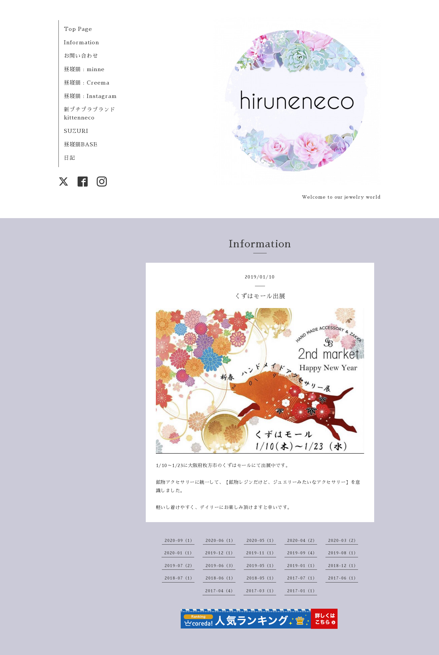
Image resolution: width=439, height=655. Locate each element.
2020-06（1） (220, 541)
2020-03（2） (343, 541)
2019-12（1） (220, 553)
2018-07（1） (179, 578)
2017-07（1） (302, 578)
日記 (69, 158)
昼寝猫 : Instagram (90, 96)
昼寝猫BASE (80, 144)
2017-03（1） (261, 591)
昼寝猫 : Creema (86, 83)
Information (81, 42)
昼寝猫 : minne (84, 69)
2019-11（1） (261, 553)
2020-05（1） (261, 541)
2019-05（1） (261, 566)
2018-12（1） (343, 566)
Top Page (78, 29)
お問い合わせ (81, 56)
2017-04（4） (220, 591)
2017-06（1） (343, 578)
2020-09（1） (179, 541)
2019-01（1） (302, 566)
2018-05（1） (261, 578)
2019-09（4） (302, 553)
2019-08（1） (343, 553)
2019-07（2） (179, 566)
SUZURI (76, 131)
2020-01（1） (179, 553)
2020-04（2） (302, 541)
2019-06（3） (220, 566)
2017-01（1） (302, 591)
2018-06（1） (220, 578)
